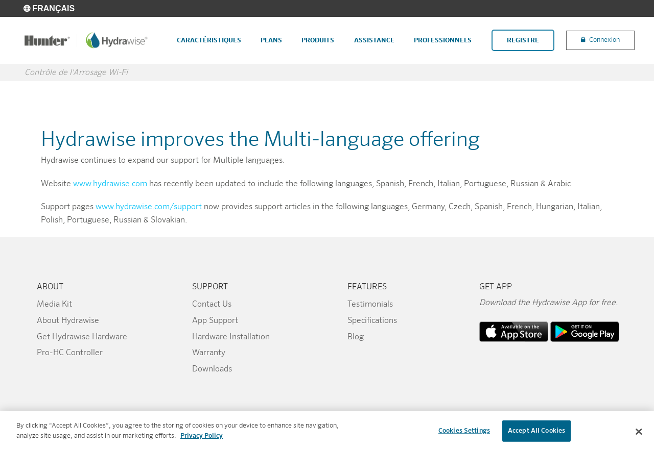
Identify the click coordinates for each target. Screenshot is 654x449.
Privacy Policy (201, 438)
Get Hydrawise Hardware (82, 337)
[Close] (639, 434)
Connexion (604, 40)
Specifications (372, 321)
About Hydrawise (68, 321)
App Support (215, 321)
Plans (271, 40)
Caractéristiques (209, 40)
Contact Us (211, 305)
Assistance (374, 40)
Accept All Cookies (536, 434)
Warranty (208, 353)
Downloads (212, 369)
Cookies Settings (464, 434)
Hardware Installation (231, 337)
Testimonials (370, 305)
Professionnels (443, 40)
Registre (523, 40)
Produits (317, 40)
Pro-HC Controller (70, 353)
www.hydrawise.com (110, 184)
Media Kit (54, 305)
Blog (355, 337)
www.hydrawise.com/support (149, 207)
